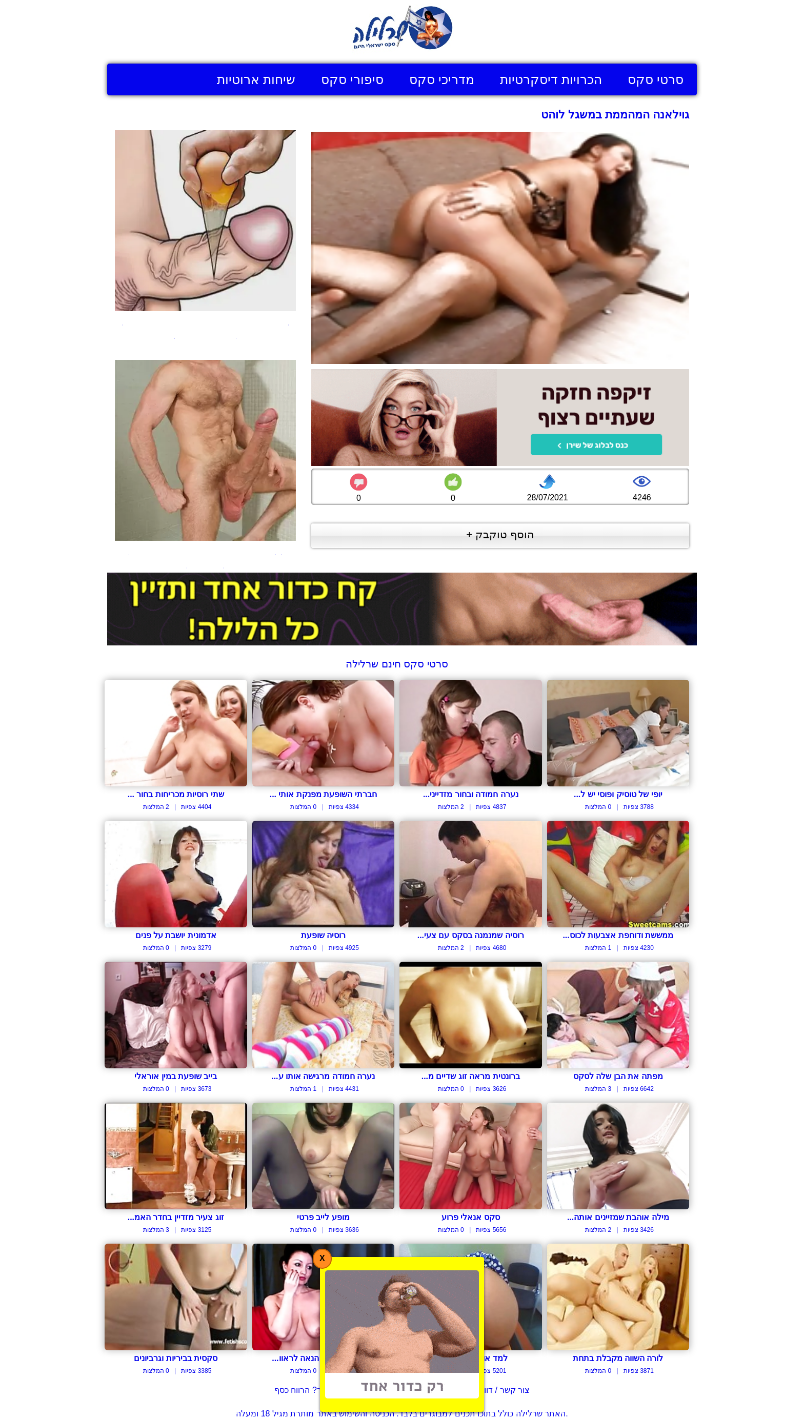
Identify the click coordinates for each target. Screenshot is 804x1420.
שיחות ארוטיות (256, 79)
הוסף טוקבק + (500, 534)
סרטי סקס (656, 79)
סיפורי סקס (352, 79)
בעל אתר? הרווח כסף (311, 1390)
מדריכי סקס (441, 79)
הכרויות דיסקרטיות (551, 79)
